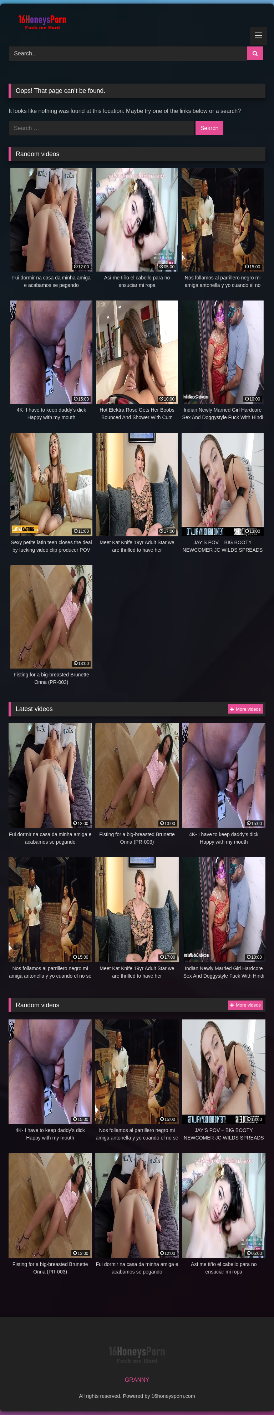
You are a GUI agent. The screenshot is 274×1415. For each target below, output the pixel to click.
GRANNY (137, 1380)
